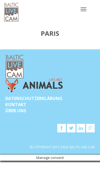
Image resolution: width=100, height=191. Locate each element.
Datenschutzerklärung (33, 98)
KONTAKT (15, 104)
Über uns (15, 111)
